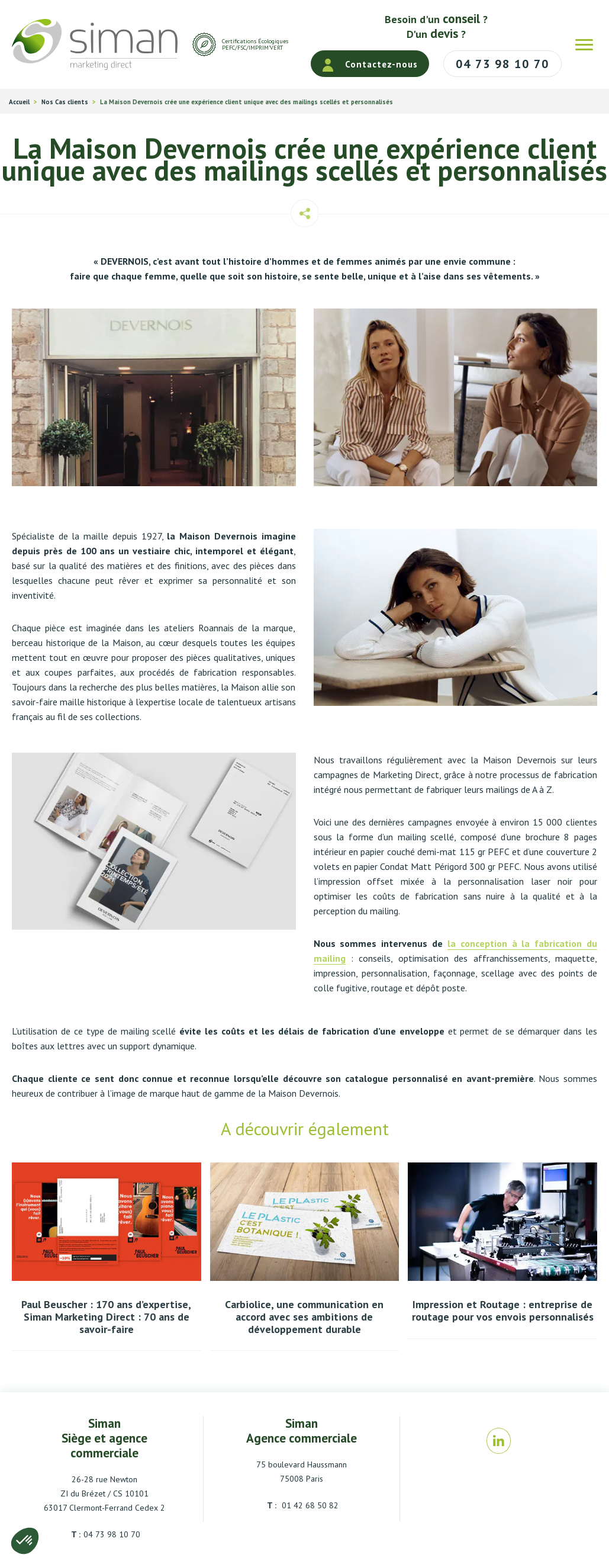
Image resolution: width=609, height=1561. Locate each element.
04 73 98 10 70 (111, 1534)
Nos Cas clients (64, 102)
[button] (25, 1541)
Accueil (19, 102)
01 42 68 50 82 (309, 1505)
